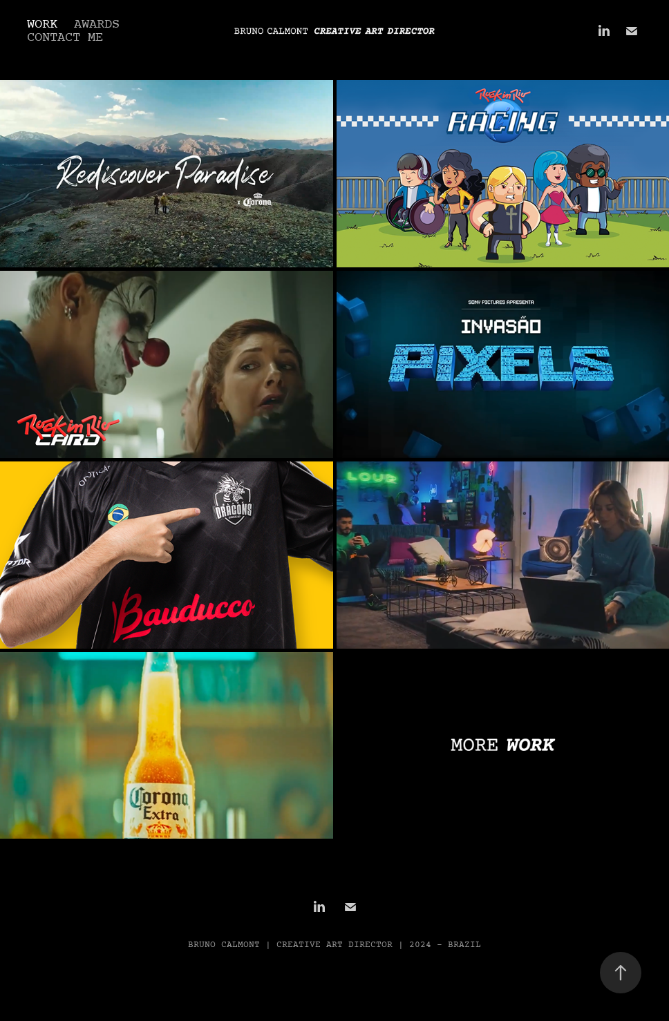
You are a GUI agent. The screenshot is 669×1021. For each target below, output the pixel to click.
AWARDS (97, 24)
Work (42, 24)
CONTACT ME (65, 37)
